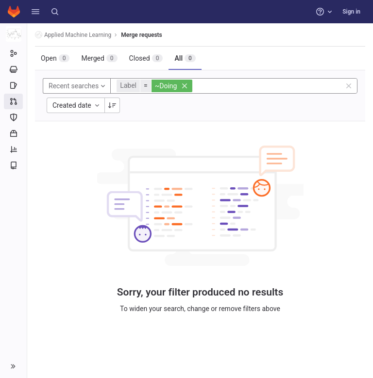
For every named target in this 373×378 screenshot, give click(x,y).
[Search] (55, 11)
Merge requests (141, 35)
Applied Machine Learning (73, 34)
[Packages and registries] (13, 133)
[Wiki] (13, 165)
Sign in (351, 11)
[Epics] (13, 69)
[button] (35, 11)
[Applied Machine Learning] (13, 34)
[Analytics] (13, 149)
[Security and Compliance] (13, 117)
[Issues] (13, 85)
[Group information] (13, 53)
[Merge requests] (13, 101)
